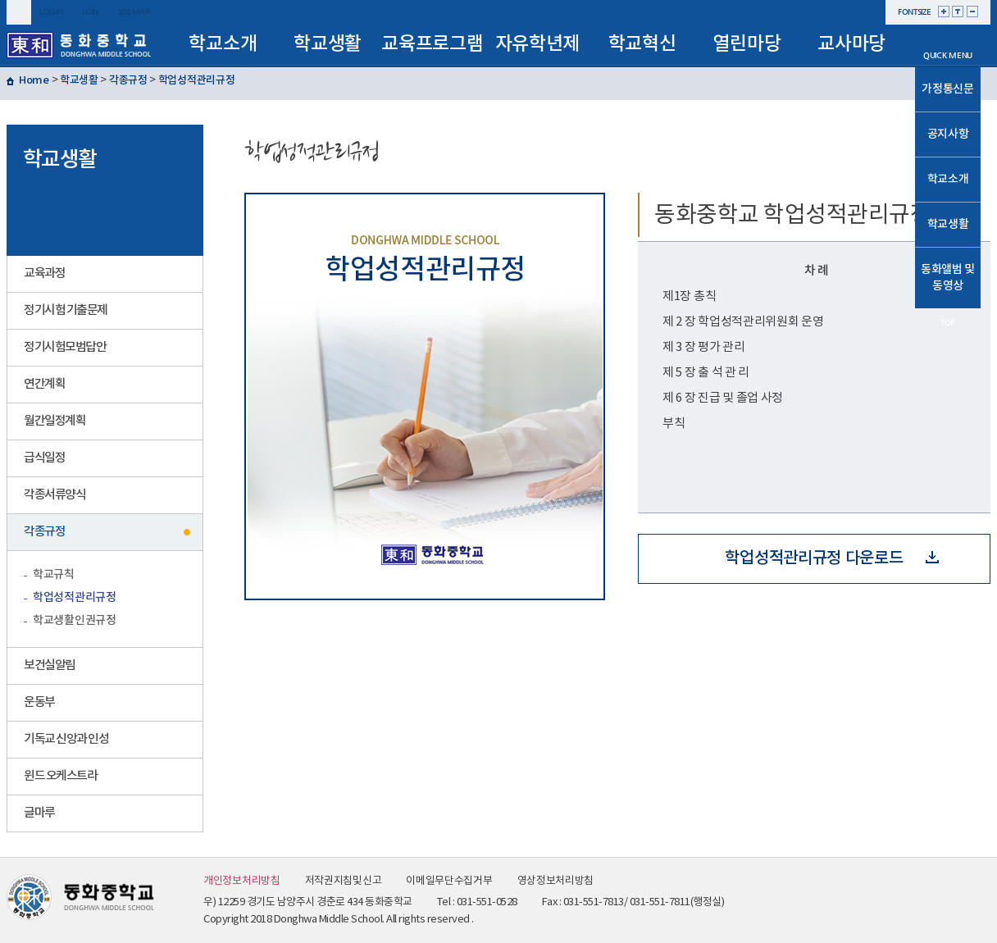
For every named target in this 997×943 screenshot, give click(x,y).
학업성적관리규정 (196, 80)
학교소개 (223, 44)
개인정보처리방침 (241, 881)
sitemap (134, 11)
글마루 (39, 813)
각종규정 (128, 80)
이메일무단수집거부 (449, 881)
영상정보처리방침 (555, 881)
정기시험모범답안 (65, 347)
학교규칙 (54, 574)
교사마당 (851, 44)
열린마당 (746, 44)
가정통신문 (948, 89)
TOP (947, 322)
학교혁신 (642, 44)
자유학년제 (537, 44)
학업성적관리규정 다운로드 (832, 558)
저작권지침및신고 (343, 881)
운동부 (39, 702)
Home (34, 80)
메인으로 (948, 34)
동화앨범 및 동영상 (948, 277)
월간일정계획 (54, 421)
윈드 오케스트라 (60, 776)
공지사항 (948, 134)
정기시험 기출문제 (65, 310)
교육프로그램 (432, 44)
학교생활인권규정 (74, 620)
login (51, 11)
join (90, 11)
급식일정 (44, 458)
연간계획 (44, 384)
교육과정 (44, 273)
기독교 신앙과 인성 (66, 739)
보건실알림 (49, 665)
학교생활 (328, 44)
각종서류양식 (54, 495)
